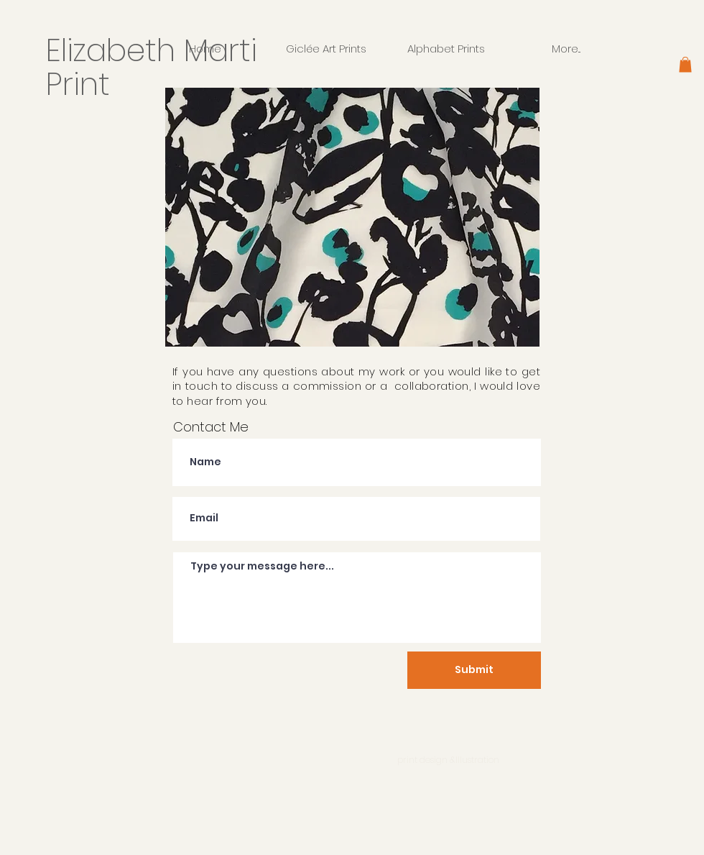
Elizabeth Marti (156, 50)
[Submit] (474, 670)
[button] (685, 65)
